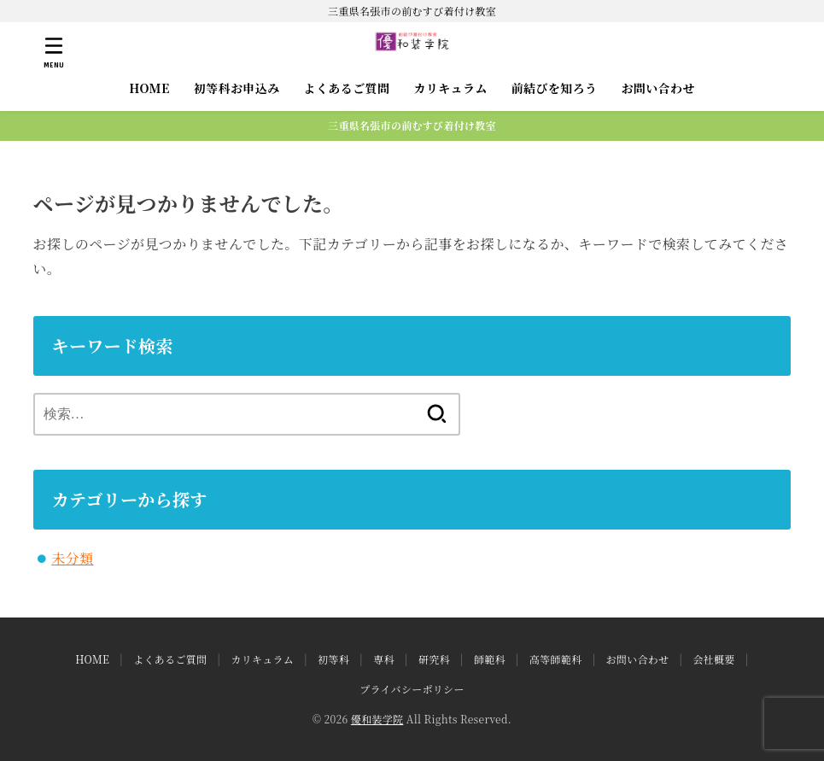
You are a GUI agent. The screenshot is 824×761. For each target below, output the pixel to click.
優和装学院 (377, 718)
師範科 (490, 659)
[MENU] (53, 53)
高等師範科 (555, 659)
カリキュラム (450, 88)
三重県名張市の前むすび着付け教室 (412, 125)
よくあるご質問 (347, 88)
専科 (383, 659)
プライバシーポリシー (411, 689)
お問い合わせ (657, 88)
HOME (149, 88)
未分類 (72, 558)
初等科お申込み (237, 88)
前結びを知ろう (554, 88)
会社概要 (713, 659)
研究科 (434, 659)
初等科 (333, 659)
